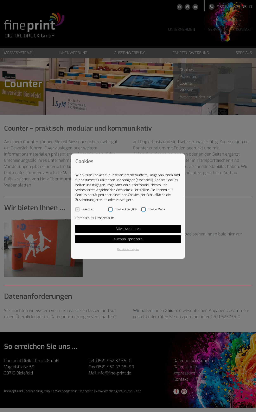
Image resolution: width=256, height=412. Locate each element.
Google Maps (156, 209)
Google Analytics (126, 209)
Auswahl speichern (128, 239)
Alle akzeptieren (128, 229)
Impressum (105, 218)
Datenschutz (84, 218)
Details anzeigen (128, 249)
